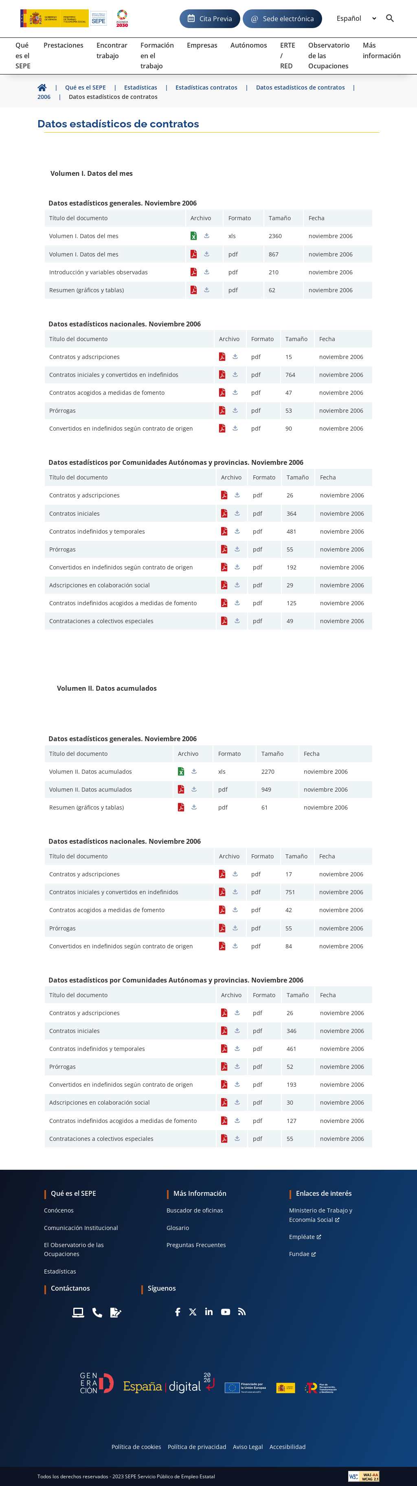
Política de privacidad (197, 1447)
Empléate (302, 1237)
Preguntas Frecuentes (196, 1245)
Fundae (299, 1254)
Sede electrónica (288, 18)
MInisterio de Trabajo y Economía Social (320, 1214)
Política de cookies (136, 1447)
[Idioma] (356, 19)
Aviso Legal (248, 1447)
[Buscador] (390, 18)
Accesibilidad (288, 1447)
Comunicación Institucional (81, 1228)
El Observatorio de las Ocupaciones (74, 1249)
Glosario (178, 1228)
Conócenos (59, 1210)
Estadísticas (60, 1271)
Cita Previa (216, 18)
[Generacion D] (208, 1383)
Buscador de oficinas (195, 1210)
